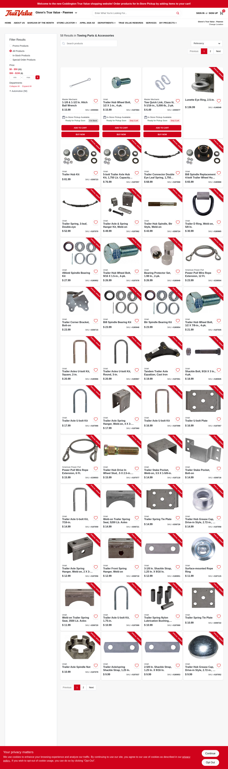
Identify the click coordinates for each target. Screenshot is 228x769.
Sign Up (213, 13)
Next (218, 51)
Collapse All (15, 86)
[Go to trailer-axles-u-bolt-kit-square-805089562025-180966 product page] (80, 361)
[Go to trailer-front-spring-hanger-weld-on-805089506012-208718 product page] (121, 557)
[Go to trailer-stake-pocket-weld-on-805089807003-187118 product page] (162, 459)
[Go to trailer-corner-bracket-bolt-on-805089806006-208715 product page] (80, 311)
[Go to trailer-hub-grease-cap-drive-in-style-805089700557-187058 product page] (203, 508)
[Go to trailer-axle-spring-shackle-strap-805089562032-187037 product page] (121, 656)
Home (8, 23)
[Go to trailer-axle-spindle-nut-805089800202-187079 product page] (80, 656)
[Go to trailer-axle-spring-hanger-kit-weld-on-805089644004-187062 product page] (121, 213)
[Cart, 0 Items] (221, 13)
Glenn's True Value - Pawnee (56, 12)
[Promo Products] (11, 46)
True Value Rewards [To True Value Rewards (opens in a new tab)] (131, 23)
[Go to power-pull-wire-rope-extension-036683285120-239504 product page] (203, 262)
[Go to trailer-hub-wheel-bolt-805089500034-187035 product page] (203, 311)
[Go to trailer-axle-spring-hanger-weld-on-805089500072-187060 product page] (121, 410)
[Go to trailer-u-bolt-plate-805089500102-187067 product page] (203, 410)
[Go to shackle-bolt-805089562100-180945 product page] (203, 361)
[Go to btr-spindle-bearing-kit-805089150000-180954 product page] (162, 311)
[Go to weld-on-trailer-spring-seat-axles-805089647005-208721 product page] (121, 508)
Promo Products (20, 46)
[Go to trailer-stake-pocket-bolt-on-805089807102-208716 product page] (203, 459)
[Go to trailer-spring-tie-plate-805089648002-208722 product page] (203, 607)
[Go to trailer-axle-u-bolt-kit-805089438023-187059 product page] (80, 508)
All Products (19, 51)
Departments (106, 23)
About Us (19, 23)
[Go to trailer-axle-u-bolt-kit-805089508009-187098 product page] (162, 410)
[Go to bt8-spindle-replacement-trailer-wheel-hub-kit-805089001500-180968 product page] (203, 163)
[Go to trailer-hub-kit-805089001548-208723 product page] (80, 163)
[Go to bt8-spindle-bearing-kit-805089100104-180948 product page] (121, 311)
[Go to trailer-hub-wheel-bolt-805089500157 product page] (121, 102)
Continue (210, 753)
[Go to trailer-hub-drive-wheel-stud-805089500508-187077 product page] (121, 459)
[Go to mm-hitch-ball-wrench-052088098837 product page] (80, 102)
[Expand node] (10, 91)
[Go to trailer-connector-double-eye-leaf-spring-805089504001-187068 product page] (162, 163)
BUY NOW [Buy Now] (80, 134)
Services (151, 23)
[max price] (28, 77)
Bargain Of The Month (40, 23)
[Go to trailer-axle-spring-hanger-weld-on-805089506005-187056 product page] (80, 557)
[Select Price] (37, 77)
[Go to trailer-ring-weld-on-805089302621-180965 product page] (203, 213)
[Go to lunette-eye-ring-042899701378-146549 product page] (203, 102)
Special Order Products (24, 60)
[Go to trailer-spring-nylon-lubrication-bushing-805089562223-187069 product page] (162, 607)
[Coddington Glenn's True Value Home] (19, 13)
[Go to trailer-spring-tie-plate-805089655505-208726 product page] (162, 508)
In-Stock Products (21, 55)
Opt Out (210, 762)
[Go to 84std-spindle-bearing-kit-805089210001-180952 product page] (80, 262)
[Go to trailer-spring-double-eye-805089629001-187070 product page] (80, 213)
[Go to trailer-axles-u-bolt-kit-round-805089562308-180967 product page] (121, 361)
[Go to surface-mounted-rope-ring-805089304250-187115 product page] (203, 557)
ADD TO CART (80, 128)
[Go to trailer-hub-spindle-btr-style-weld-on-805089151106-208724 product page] (162, 213)
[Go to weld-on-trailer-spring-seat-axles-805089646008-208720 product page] (80, 607)
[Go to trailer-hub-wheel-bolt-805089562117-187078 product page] (121, 262)
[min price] (15, 77)
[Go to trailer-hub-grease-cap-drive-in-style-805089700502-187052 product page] (203, 656)
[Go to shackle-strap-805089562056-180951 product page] (162, 557)
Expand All (27, 86)
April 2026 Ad (87, 23)
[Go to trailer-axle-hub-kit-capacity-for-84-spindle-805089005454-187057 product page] (121, 163)
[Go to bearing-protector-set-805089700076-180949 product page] (162, 262)
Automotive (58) (19, 91)
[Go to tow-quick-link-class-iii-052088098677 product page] (162, 102)
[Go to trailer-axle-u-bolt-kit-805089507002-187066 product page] (80, 410)
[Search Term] (136, 13)
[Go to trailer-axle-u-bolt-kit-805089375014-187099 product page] (121, 607)
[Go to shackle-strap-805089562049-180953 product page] (162, 656)
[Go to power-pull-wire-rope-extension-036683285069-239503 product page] (80, 459)
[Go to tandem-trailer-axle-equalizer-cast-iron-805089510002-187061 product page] (162, 361)
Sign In (200, 13)
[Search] (178, 12)
